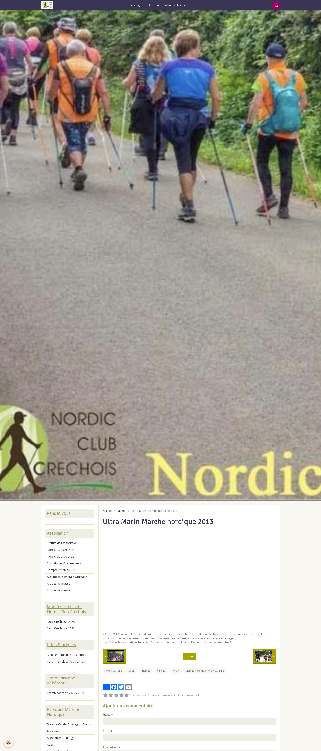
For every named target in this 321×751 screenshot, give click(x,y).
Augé (50, 744)
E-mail (107, 731)
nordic (175, 670)
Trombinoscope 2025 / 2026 (66, 693)
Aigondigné (54, 731)
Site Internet (112, 747)
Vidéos (122, 511)
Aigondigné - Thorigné (61, 738)
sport (132, 670)
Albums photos (176, 5)
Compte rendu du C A (61, 570)
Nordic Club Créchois (61, 550)
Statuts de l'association (62, 543)
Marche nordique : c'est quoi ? (66, 655)
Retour (189, 656)
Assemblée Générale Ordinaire (67, 577)
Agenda (155, 5)
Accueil (107, 511)
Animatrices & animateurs (64, 563)
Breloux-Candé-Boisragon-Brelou (69, 724)
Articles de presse (58, 583)
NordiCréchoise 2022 (61, 628)
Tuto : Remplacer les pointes (66, 662)
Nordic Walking (113, 670)
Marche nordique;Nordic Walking (205, 670)
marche (145, 670)
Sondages (137, 5)
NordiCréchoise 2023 (61, 622)
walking (161, 670)
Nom (106, 715)
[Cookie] (8, 742)
